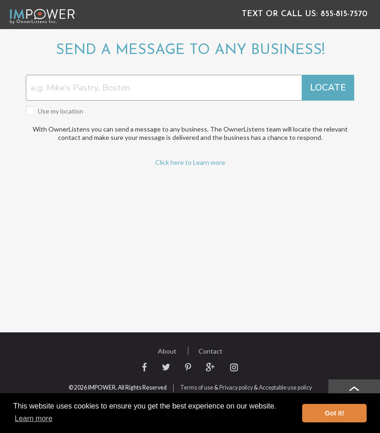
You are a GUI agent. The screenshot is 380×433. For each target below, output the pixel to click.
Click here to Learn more (190, 162)
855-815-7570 (307, 14)
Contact (210, 351)
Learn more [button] (34, 418)
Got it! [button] (334, 413)
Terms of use (196, 387)
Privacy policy (236, 387)
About (167, 351)
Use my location (54, 111)
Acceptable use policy (285, 387)
